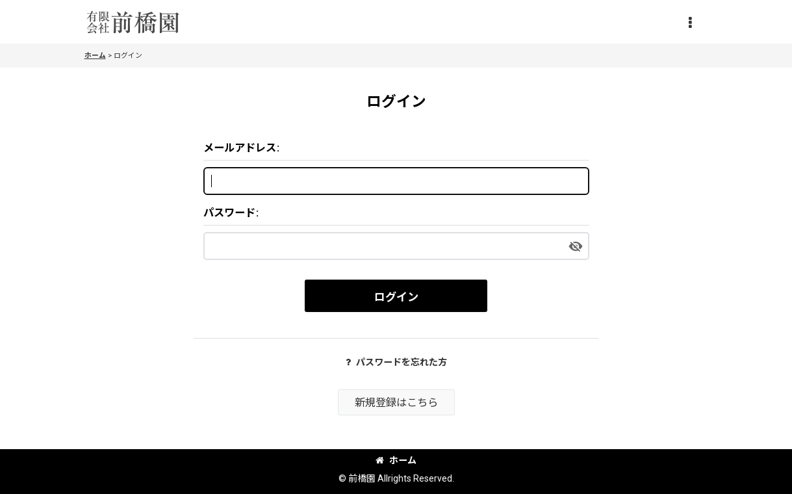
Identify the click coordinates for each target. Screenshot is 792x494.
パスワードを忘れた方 (396, 362)
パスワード (229, 213)
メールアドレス (239, 148)
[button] (690, 23)
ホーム (396, 460)
